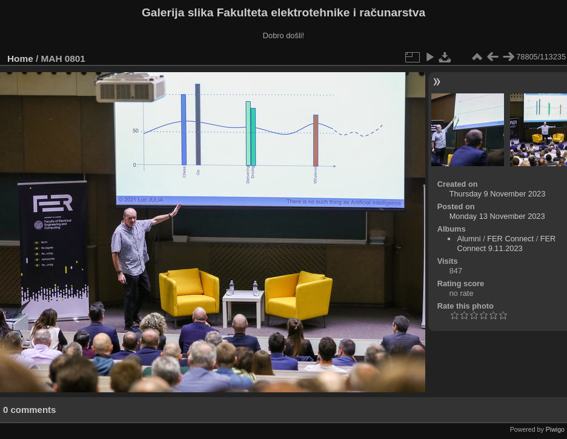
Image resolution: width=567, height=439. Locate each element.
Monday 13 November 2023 (497, 216)
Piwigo (555, 429)
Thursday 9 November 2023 (497, 193)
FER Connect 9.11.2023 (506, 243)
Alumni (468, 238)
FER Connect (511, 238)
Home (20, 58)
